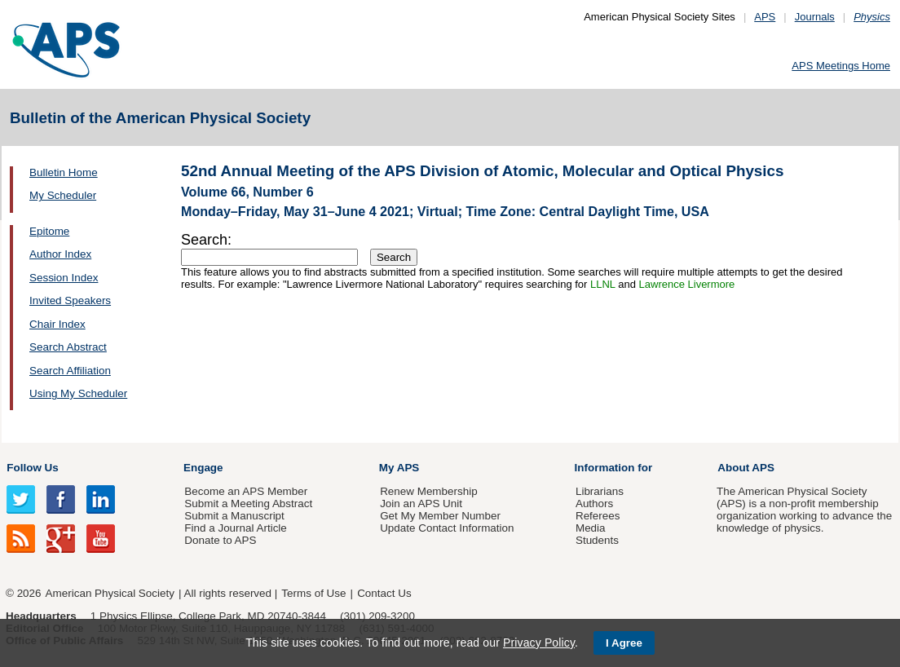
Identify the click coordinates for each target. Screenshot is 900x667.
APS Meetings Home (841, 66)
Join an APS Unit (421, 503)
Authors (594, 503)
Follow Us (32, 468)
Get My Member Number (440, 516)
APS (764, 17)
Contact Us (384, 593)
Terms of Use (313, 593)
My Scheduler (62, 195)
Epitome (49, 231)
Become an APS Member (245, 491)
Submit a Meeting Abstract (248, 503)
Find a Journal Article (235, 528)
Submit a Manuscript (234, 516)
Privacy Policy (539, 642)
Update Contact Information (447, 528)
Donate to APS (220, 540)
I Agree (624, 643)
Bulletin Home (63, 172)
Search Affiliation (70, 370)
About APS (745, 468)
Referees (598, 516)
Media (591, 528)
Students (597, 540)
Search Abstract (68, 347)
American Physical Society (110, 593)
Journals (815, 17)
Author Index (60, 254)
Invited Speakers (70, 300)
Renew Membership (429, 491)
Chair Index (57, 324)
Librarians (600, 491)
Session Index (63, 278)
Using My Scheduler (78, 393)
